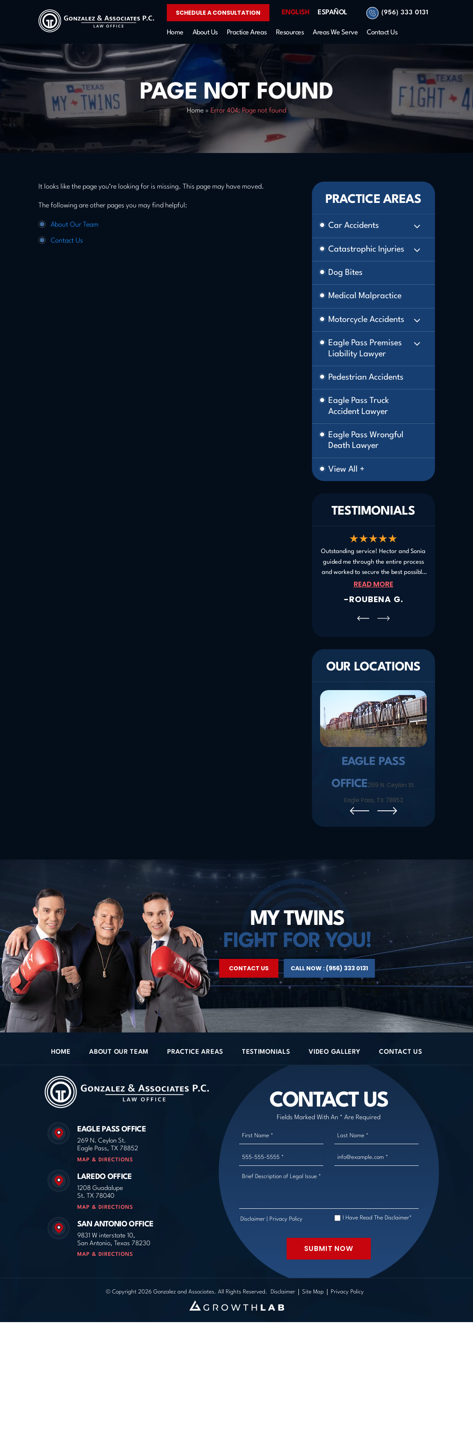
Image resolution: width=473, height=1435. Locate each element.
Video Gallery (334, 1092)
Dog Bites (345, 273)
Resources (290, 32)
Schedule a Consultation (218, 13)
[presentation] (363, 618)
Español (332, 12)
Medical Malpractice (364, 296)
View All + (346, 470)
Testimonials (266, 1092)
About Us (205, 32)
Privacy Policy (286, 1259)
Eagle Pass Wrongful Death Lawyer (366, 440)
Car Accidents (353, 226)
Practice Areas (247, 32)
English (296, 12)
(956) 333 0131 (405, 12)
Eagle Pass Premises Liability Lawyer (365, 348)
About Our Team (75, 224)
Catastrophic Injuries (366, 249)
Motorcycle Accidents (366, 320)
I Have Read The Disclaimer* (377, 1258)
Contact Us (382, 32)
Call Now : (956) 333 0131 (329, 1009)
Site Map (313, 1332)
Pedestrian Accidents (366, 377)
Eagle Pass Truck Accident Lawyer (358, 406)
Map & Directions (105, 1200)
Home (175, 32)
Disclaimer (252, 1259)
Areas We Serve (335, 32)
